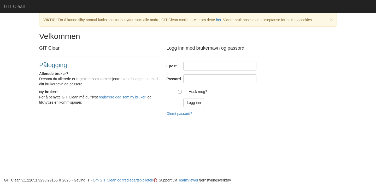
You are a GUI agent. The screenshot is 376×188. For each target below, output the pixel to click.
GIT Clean (14, 6)
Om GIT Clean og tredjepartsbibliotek (123, 180)
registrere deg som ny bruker (122, 97)
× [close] (331, 19)
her (218, 20)
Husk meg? (198, 92)
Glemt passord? (179, 113)
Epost (172, 66)
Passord (173, 79)
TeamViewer (188, 180)
